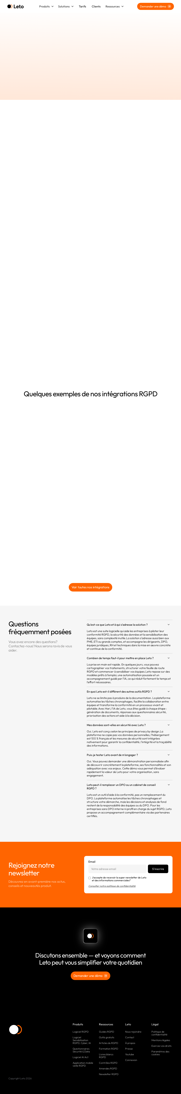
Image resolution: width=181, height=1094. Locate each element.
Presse (129, 1048)
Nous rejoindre (133, 1031)
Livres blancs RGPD (106, 1056)
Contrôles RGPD (108, 1062)
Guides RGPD (106, 1031)
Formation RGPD (108, 1048)
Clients (96, 6)
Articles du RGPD (108, 1043)
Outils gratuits (106, 1037)
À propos (130, 1043)
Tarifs (82, 6)
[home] (15, 6)
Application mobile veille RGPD (83, 1064)
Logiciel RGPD (81, 1031)
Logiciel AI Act (80, 1057)
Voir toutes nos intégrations (90, 587)
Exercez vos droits (161, 1045)
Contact (129, 1037)
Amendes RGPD (108, 1068)
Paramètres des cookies (160, 1053)
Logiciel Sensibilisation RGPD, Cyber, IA (82, 1040)
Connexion (131, 1060)
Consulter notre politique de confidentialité (112, 886)
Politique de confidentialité (159, 1033)
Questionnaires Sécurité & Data (81, 1050)
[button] (46, 6)
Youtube (129, 1054)
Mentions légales (160, 1040)
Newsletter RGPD (108, 1074)
